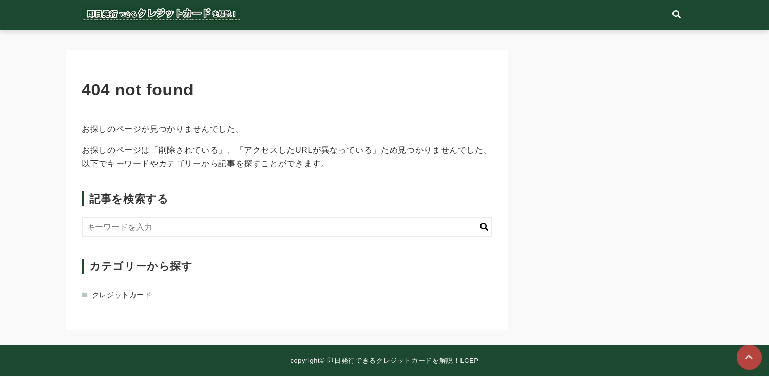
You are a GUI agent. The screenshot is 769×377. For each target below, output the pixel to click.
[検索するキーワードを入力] (287, 227)
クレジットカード (122, 296)
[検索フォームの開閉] (692, 15)
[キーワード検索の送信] (484, 227)
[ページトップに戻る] (749, 357)
